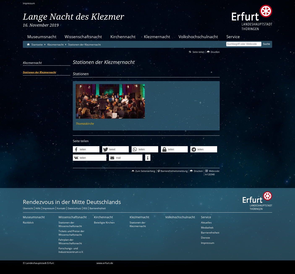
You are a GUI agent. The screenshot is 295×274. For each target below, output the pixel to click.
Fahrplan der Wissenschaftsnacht (70, 241)
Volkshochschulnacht (198, 36)
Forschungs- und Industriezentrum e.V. (71, 250)
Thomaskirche (85, 124)
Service (233, 36)
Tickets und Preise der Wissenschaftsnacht (71, 232)
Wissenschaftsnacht (83, 36)
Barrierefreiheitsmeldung (174, 171)
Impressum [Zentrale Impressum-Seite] (49, 208)
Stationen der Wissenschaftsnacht (70, 224)
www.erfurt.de (105, 263)
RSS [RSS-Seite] (85, 208)
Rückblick (28, 222)
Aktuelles (206, 222)
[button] (86, 149)
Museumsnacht (41, 36)
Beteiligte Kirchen (104, 222)
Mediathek (207, 227)
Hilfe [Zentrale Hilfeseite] (37, 208)
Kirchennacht (123, 36)
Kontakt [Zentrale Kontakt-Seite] (61, 208)
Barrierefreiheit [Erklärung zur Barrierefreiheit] (98, 208)
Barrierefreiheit (210, 232)
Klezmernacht (157, 36)
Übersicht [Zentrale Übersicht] (28, 208)
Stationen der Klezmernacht (138, 224)
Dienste (205, 237)
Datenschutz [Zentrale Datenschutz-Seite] (74, 208)
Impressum (29, 3)
